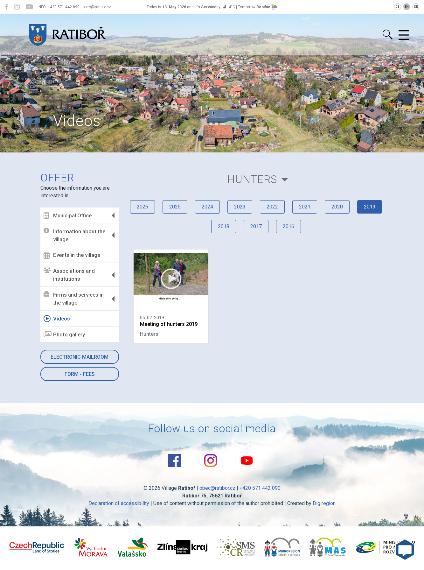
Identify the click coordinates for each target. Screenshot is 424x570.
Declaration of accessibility (118, 503)
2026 (142, 207)
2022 (272, 207)
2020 (337, 207)
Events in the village (72, 255)
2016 (288, 226)
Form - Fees (80, 374)
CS (398, 6)
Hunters (252, 179)
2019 (369, 207)
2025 (175, 207)
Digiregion (324, 503)
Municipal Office (68, 215)
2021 (304, 207)
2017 (256, 226)
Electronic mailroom (79, 357)
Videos (57, 318)
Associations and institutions (69, 275)
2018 (223, 226)
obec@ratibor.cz (217, 488)
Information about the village (74, 235)
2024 (207, 207)
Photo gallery (64, 334)
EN (407, 6)
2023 (240, 207)
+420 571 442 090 (260, 488)
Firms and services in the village (74, 299)
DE (416, 6)
